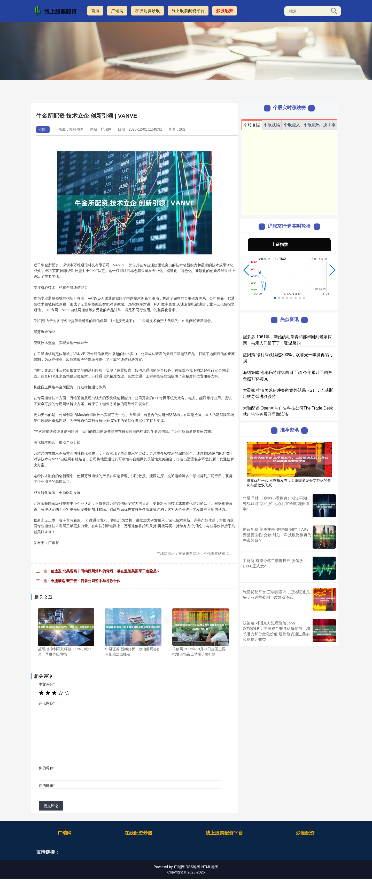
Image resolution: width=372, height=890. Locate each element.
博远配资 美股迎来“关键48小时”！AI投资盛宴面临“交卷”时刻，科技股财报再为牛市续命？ (277, 534)
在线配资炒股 (147, 11)
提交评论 (51, 806)
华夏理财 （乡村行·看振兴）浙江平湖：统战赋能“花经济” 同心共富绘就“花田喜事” (277, 503)
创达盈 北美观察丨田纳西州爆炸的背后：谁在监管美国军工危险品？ (105, 571)
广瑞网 (117, 11)
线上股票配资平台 (188, 11)
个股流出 (312, 125)
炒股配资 (224, 11)
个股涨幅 (251, 125)
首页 (95, 11)
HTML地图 (209, 867)
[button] (246, 270)
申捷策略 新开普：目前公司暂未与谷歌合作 (85, 581)
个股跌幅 (272, 125)
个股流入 (292, 125)
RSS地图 (192, 867)
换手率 (329, 125)
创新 (43, 129)
